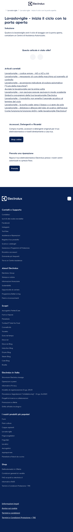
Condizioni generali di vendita (13, 473)
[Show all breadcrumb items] (4, 10)
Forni (4, 419)
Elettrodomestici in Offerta (11, 469)
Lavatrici (5, 444)
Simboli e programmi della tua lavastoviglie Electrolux (31, 95)
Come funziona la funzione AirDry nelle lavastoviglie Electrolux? (36, 110)
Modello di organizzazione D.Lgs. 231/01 (17, 390)
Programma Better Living (11, 294)
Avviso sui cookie (9, 508)
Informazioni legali (10, 503)
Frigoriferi (5, 440)
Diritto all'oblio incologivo (11, 406)
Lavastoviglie (7, 431)
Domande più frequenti (10, 256)
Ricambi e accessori (9, 252)
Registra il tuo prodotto (10, 239)
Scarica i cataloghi (9, 244)
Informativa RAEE (8, 482)
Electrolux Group (8, 273)
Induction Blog (7, 348)
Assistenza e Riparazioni (11, 235)
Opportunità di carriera (10, 290)
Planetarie (6, 319)
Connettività (6, 327)
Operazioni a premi (9, 381)
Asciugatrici (6, 448)
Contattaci (6, 214)
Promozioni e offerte (9, 402)
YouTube (5, 231)
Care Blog (6, 360)
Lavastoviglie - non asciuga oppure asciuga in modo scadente (35, 92)
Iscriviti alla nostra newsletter (12, 219)
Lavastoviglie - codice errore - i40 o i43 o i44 (27, 73)
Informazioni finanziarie (11, 281)
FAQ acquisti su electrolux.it (12, 477)
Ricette (4, 365)
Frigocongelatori (8, 436)
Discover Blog (7, 344)
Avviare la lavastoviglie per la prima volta (25, 89)
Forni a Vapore (7, 315)
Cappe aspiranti (8, 427)
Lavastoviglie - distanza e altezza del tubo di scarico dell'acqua (36, 107)
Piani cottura (6, 423)
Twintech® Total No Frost (11, 323)
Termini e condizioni (11, 513)
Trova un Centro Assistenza (12, 260)
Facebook (6, 223)
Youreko (5, 331)
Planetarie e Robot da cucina (13, 456)
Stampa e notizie (8, 277)
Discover (5, 340)
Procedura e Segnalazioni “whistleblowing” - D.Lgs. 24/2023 (24, 394)
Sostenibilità (6, 285)
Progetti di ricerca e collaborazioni (15, 398)
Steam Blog (6, 356)
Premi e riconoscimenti (10, 298)
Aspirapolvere (7, 452)
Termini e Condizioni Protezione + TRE (16, 486)
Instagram (5, 227)
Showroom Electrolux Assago (13, 377)
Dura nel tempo (8, 335)
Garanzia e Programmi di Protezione (15, 248)
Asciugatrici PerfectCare (11, 310)
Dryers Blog (6, 352)
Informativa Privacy (9, 386)
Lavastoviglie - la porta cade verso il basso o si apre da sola (34, 104)
